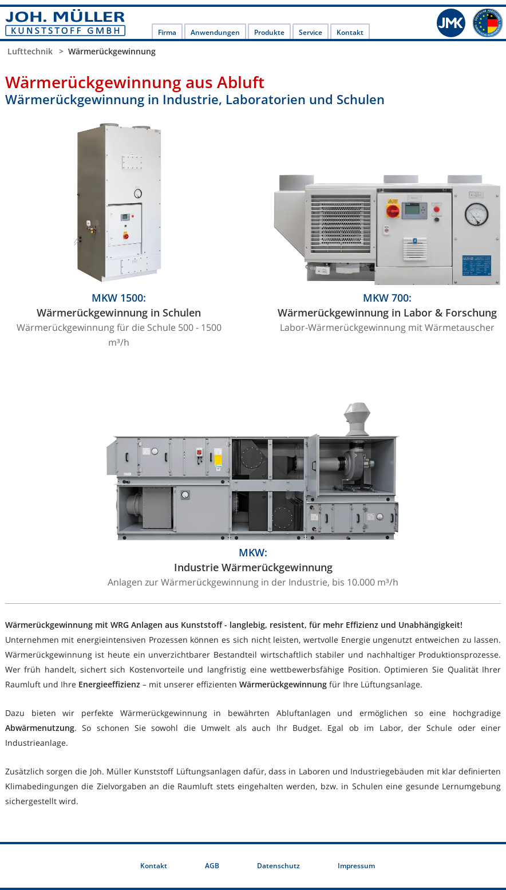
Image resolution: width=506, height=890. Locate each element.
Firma (167, 32)
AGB (212, 866)
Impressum (356, 866)
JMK (451, 23)
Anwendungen (215, 32)
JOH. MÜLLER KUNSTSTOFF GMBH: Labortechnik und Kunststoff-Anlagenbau (65, 23)
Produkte (269, 32)
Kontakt (350, 32)
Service (310, 32)
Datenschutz (278, 866)
